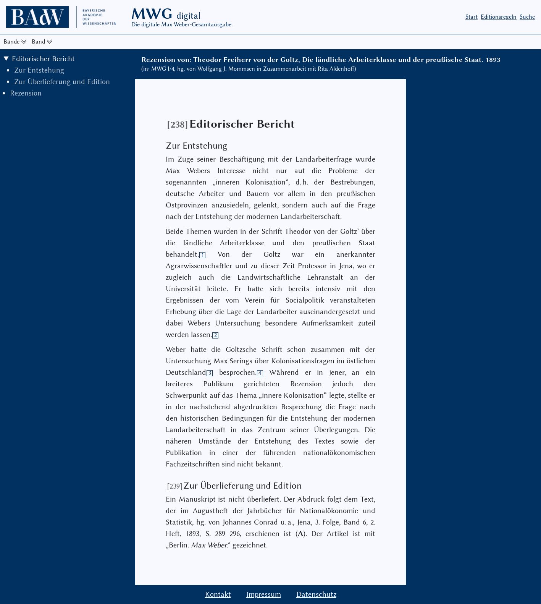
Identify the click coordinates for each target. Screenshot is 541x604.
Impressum (263, 594)
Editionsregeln (499, 16)
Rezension (26, 93)
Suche (527, 16)
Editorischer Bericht (43, 58)
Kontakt (218, 594)
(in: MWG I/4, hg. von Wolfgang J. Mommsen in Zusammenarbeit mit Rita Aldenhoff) (248, 68)
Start (471, 16)
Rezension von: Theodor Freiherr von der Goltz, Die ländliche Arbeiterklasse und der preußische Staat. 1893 (321, 59)
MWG (165, 14)
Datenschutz (316, 594)
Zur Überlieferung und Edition (62, 81)
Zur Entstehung (39, 70)
